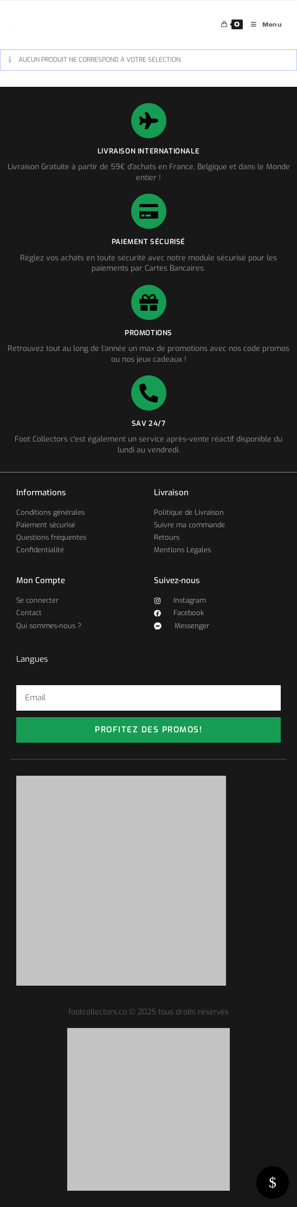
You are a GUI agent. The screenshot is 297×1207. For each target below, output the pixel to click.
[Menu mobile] (262, 25)
